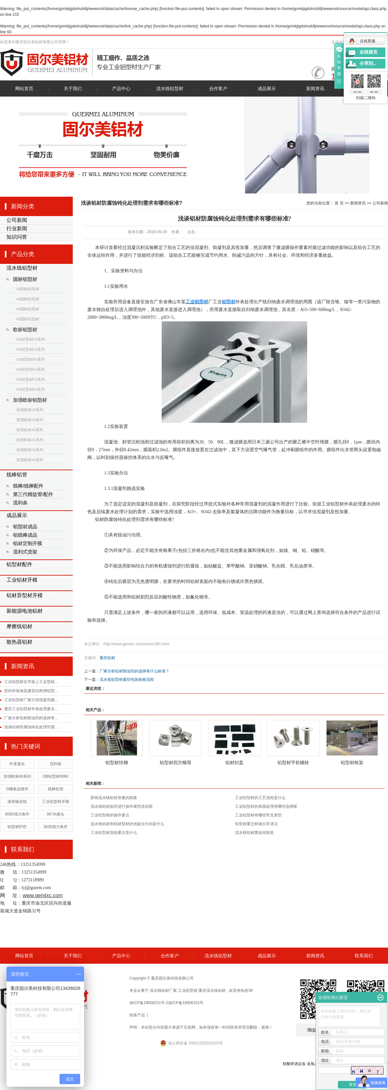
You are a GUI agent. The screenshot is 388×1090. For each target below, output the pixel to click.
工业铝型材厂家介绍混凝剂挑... (31, 700)
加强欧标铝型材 (30, 400)
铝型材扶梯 (116, 762)
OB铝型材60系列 (30, 389)
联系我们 (364, 955)
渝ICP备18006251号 (185, 1003)
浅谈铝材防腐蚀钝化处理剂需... (31, 727)
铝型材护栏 (17, 827)
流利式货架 (25, 552)
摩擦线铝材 (19, 626)
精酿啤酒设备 (294, 1064)
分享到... (368, 63)
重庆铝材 (107, 658)
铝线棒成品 (25, 535)
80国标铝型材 (27, 319)
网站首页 (24, 88)
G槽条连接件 (17, 789)
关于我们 (73, 88)
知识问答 (16, 237)
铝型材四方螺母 (175, 762)
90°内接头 (55, 814)
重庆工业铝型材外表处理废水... (31, 709)
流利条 (20, 502)
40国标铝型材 (27, 299)
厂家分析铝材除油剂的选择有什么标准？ (134, 671)
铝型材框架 (352, 762)
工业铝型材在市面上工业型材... (31, 682)
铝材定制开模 (27, 543)
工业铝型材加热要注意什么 (114, 832)
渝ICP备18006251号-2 (148, 1003)
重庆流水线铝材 (212, 990)
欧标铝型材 (25, 329)
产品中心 (121, 88)
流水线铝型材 (169, 88)
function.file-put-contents (182, 8)
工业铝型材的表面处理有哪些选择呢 (266, 806)
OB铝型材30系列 (30, 349)
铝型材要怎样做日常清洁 (256, 824)
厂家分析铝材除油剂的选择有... (31, 718)
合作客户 (218, 88)
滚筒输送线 (17, 801)
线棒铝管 (16, 474)
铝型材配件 (19, 564)
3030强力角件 (55, 827)
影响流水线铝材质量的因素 (114, 797)
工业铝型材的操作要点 (110, 815)
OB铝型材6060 (56, 776)
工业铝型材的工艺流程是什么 (260, 797)
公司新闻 (16, 220)
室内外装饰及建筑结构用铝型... (31, 691)
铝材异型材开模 (24, 595)
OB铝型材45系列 (30, 369)
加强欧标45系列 (29, 440)
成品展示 (267, 88)
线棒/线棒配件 (28, 486)
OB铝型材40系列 (30, 359)
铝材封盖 (234, 762)
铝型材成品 (25, 526)
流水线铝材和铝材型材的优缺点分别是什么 (127, 824)
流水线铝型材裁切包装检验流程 (127, 679)
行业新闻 (16, 228)
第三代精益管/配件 (33, 494)
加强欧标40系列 (29, 430)
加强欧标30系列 (29, 420)
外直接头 (17, 764)
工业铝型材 (188, 990)
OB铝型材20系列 (30, 339)
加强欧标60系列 (29, 460)
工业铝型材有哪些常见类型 (258, 815)
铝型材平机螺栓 (293, 762)
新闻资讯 (315, 88)
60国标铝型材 (27, 309)
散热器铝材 (19, 642)
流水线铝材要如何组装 (254, 832)
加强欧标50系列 (29, 450)
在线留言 (369, 52)
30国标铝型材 (27, 289)
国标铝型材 (25, 279)
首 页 (339, 203)
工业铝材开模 (22, 580)
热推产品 (137, 1015)
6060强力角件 (17, 814)
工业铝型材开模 (55, 801)
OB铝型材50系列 (30, 379)
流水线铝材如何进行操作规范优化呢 (122, 806)
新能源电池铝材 (24, 611)
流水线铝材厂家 (163, 990)
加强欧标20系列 (29, 410)
